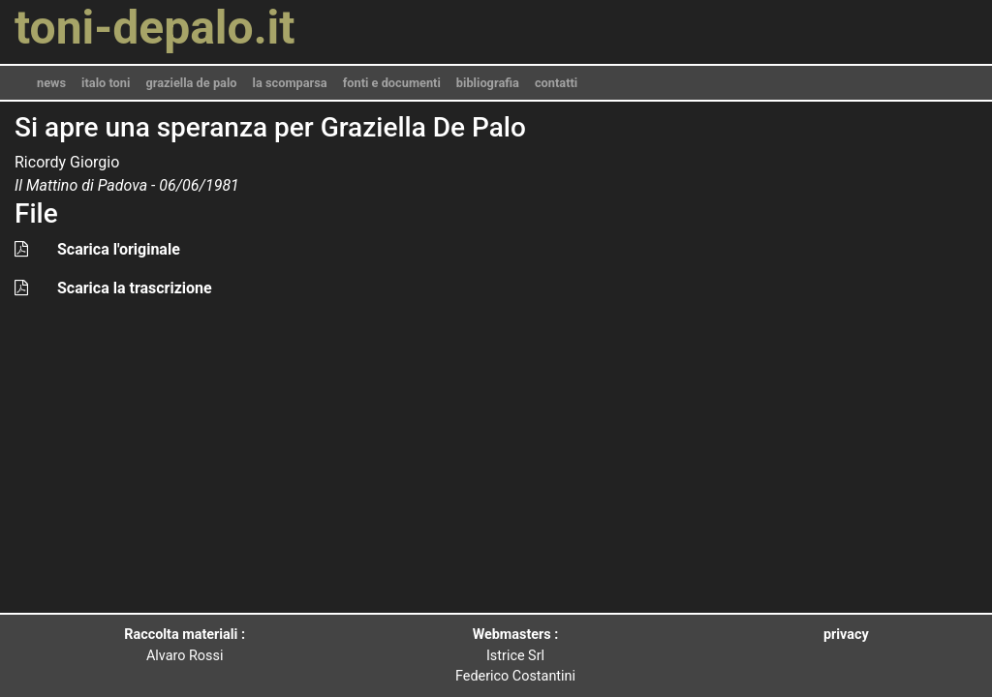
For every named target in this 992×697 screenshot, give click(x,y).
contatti (556, 83)
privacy (846, 634)
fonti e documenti (392, 83)
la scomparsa (290, 83)
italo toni (105, 83)
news (51, 83)
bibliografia (487, 83)
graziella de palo (190, 83)
